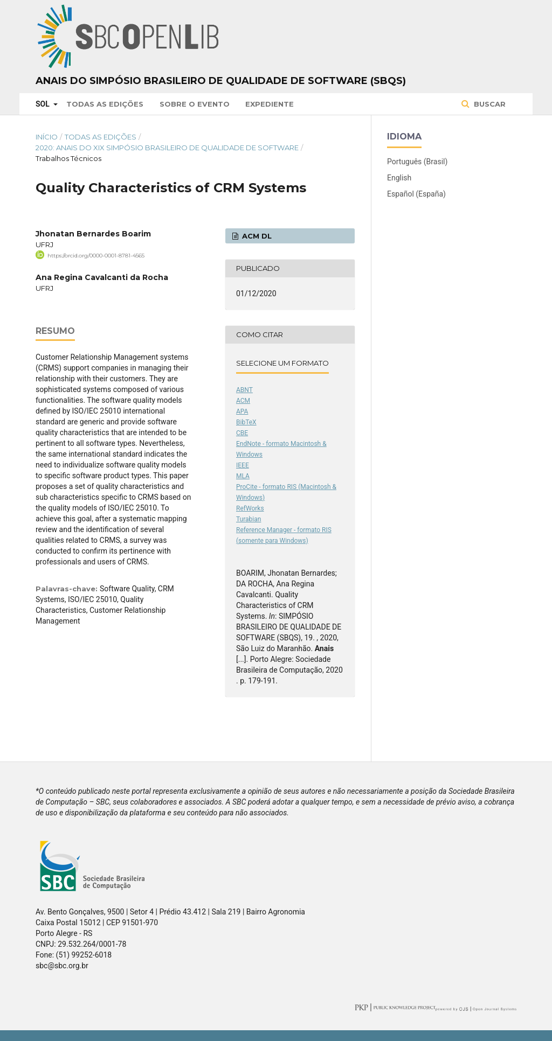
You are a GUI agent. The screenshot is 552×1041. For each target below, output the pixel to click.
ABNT (244, 390)
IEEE (242, 465)
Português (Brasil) (417, 161)
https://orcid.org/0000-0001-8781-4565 (95, 255)
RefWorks (250, 508)
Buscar (489, 104)
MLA (243, 476)
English (399, 177)
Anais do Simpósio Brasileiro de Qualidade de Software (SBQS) (221, 81)
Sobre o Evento (195, 104)
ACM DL (256, 236)
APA (242, 411)
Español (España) (416, 194)
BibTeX (246, 422)
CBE (242, 433)
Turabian (248, 519)
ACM (243, 400)
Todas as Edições (104, 104)
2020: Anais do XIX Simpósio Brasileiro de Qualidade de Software (167, 147)
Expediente (269, 104)
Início (47, 136)
